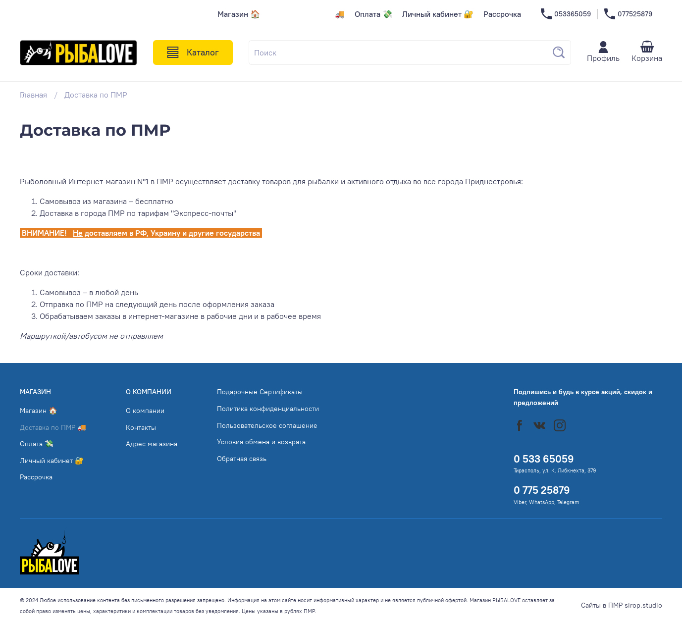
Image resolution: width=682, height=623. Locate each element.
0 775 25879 (542, 490)
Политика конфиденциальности (268, 408)
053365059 (566, 14)
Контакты (141, 427)
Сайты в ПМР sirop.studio (621, 605)
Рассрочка (502, 14)
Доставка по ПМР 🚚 (307, 14)
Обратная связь (241, 458)
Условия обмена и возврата (261, 441)
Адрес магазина (151, 443)
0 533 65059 (544, 459)
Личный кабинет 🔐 (437, 14)
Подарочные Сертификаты (260, 391)
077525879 (628, 14)
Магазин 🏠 (238, 14)
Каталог (193, 52)
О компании (145, 410)
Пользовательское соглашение (267, 425)
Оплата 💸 (373, 14)
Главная (33, 95)
